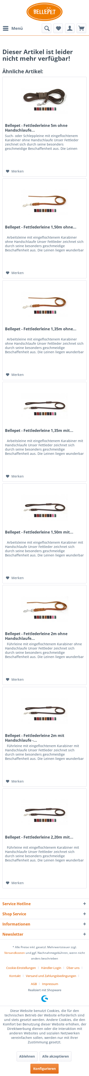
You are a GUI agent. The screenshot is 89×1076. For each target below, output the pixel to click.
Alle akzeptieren (55, 1056)
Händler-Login (51, 968)
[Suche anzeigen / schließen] (46, 28)
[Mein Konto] (70, 28)
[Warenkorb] (81, 28)
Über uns (73, 968)
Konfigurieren (44, 1068)
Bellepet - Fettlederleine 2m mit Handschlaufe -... (34, 738)
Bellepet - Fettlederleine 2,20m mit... (39, 837)
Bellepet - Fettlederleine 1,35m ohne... (40, 329)
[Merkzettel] (58, 28)
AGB (34, 984)
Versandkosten (14, 953)
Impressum (50, 984)
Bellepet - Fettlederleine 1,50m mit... (39, 532)
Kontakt (15, 976)
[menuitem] (12, 28)
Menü (13, 28)
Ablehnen (27, 1056)
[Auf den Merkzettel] (15, 171)
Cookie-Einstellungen (21, 968)
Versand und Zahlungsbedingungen (51, 976)
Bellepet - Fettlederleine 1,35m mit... (39, 430)
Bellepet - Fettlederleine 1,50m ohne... (40, 227)
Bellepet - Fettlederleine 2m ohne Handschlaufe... (36, 636)
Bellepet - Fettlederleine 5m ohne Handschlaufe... (36, 128)
